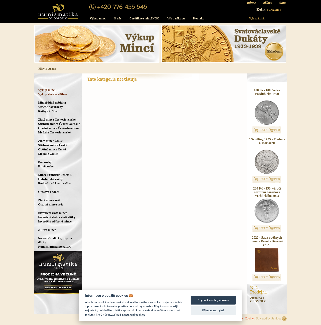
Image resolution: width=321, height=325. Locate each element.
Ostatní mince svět (50, 204)
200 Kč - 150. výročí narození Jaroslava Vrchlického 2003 (267, 192)
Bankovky (45, 162)
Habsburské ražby (50, 179)
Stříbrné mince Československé (59, 123)
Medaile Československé (54, 132)
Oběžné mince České (52, 149)
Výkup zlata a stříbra (52, 94)
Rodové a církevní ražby (54, 183)
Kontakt (198, 18)
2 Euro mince (47, 229)
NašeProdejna (258, 290)
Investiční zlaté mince (52, 212)
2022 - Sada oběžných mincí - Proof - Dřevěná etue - (267, 241)
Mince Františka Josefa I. (55, 174)
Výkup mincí (98, 18)
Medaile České (48, 153)
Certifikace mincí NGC (144, 18)
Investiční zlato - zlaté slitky (56, 217)
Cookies (250, 318)
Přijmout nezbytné (213, 310)
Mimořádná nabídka (52, 102)
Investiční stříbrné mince (54, 221)
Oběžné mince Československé (58, 128)
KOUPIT (263, 130)
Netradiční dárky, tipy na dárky (55, 240)
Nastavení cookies (133, 314)
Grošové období (48, 191)
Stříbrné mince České (52, 145)
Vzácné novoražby (50, 106)
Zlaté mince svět (49, 200)
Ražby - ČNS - (47, 111)
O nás (117, 18)
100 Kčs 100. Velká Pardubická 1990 (267, 92)
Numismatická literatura (54, 246)
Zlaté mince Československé (57, 119)
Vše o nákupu (176, 18)
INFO (277, 130)
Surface (276, 318)
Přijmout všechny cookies (213, 300)
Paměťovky (46, 166)
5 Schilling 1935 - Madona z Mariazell (267, 141)
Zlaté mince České (50, 140)
